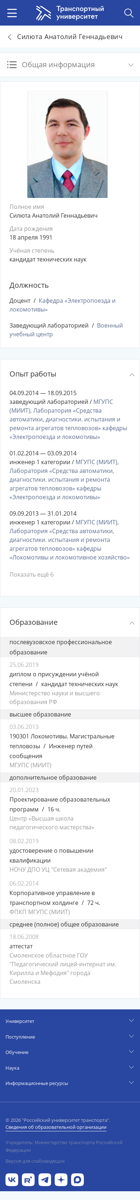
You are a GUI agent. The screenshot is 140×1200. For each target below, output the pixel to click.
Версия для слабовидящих (35, 1161)
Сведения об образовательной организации (55, 1127)
